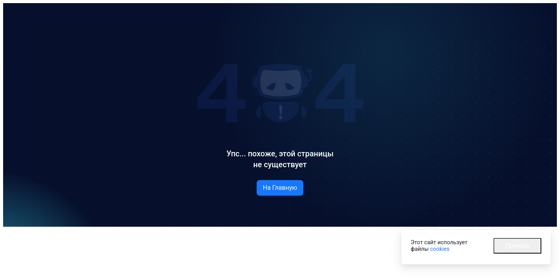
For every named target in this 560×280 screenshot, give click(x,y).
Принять (517, 245)
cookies (440, 249)
